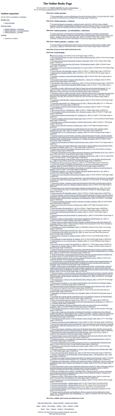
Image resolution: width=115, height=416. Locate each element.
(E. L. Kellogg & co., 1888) (65, 110)
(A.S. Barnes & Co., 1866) (81, 274)
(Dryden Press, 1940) (75, 156)
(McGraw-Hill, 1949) (76, 103)
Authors (59, 406)
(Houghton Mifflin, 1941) (64, 73)
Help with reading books (45, 403)
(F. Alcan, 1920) (69, 322)
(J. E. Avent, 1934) (72, 67)
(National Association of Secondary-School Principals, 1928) (79, 358)
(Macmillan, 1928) (69, 76)
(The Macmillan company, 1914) (66, 71)
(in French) (78, 388)
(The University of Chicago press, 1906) (69, 205)
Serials (76, 406)
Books (43, 409)
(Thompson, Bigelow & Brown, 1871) (80, 183)
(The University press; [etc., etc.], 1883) (82, 178)
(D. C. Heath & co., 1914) (67, 83)
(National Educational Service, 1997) (80, 339)
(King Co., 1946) (67, 162)
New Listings (51, 406)
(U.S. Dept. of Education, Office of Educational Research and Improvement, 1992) (81, 372)
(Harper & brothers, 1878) (75, 57)
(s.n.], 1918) (80, 302)
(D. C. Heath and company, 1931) (74, 112)
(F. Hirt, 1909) (80, 286)
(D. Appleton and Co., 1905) (72, 215)
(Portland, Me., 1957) (67, 230)
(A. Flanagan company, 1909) (68, 235)
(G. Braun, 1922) (82, 362)
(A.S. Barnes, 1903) (69, 212)
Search (44, 406)
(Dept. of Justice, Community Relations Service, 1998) (76, 258)
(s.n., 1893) (68, 300)
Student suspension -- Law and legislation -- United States (72, 30)
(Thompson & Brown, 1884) (81, 329)
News (48, 409)
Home (38, 406)
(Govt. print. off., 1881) (67, 232)
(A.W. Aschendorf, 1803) (70, 293)
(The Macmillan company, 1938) (75, 64)
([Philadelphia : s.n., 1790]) (80, 392)
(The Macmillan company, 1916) (66, 193)
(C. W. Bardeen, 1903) (64, 210)
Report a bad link (58, 403)
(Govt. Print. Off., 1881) (67, 290)
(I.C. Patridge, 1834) (61, 246)
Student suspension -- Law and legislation (17, 30)
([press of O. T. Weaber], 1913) (78, 79)
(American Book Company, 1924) (70, 174)
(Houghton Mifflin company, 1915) (71, 85)
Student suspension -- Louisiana (14, 32)
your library (15, 17)
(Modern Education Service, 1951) (71, 149)
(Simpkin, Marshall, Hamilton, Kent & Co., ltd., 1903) (79, 171)
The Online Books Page (57, 3)
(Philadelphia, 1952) (65, 227)
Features (53, 409)
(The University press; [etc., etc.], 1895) (82, 324)
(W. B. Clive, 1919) (82, 152)
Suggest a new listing (71, 403)
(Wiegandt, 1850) (81, 263)
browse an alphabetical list (49, 9)
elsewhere (23, 17)
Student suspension (60, 13)
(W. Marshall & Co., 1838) (69, 244)
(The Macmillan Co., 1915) (65, 208)
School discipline (10, 23)
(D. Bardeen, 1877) (68, 239)
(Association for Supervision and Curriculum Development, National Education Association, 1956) (82, 94)
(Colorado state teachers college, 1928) (72, 346)
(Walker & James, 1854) (82, 269)
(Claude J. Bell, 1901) (76, 318)
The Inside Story (69, 409)
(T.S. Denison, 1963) (73, 106)
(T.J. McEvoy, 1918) (71, 380)
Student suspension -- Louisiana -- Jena (66, 41)
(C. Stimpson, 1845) (69, 132)
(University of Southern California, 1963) (76, 201)
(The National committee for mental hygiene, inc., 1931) (78, 188)
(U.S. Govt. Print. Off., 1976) (81, 35)
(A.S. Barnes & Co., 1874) (81, 196)
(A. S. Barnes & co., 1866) (82, 251)
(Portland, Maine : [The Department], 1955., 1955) (82, 354)
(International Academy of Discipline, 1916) (72, 61)
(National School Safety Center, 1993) (76, 376)
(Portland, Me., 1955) (66, 353)
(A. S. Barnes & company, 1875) (81, 137)
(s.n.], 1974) (79, 332)
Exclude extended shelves (70, 8)
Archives (60, 409)
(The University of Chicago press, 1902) (69, 125)
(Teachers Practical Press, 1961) (74, 122)
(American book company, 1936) (70, 100)
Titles (64, 406)
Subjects (70, 406)
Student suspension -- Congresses (14, 29)
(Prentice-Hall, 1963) (69, 118)
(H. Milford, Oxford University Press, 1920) (72, 142)
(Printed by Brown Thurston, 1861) (74, 279)
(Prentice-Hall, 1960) (82, 349)
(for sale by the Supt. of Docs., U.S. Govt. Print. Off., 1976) (82, 16)
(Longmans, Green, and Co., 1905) (73, 308)
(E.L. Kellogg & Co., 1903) (71, 115)
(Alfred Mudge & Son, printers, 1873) (81, 313)
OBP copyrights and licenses (57, 413)
